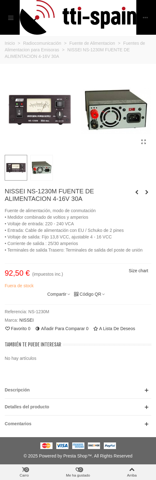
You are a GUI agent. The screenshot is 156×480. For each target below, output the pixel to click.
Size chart (138, 270)
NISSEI (26, 320)
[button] (78, 390)
